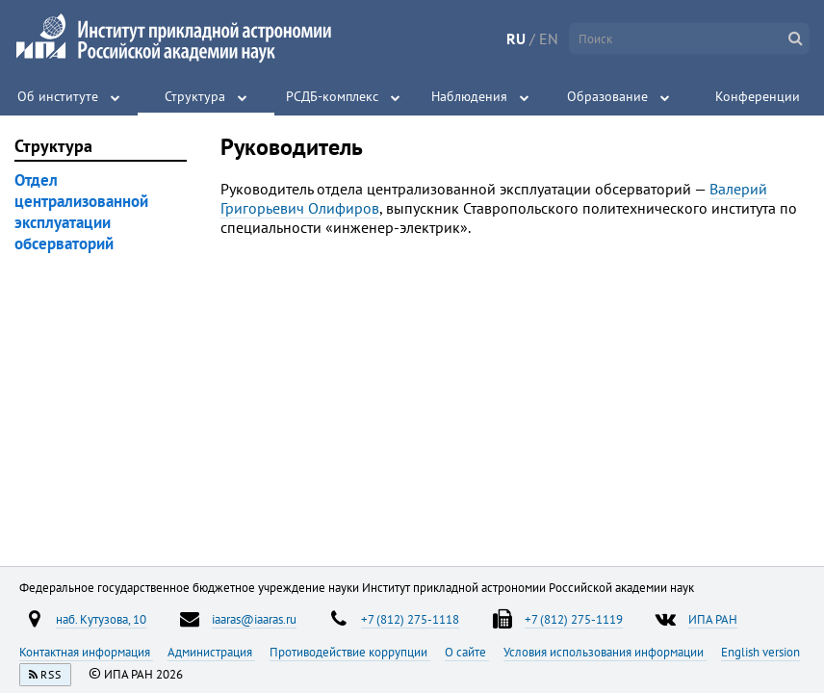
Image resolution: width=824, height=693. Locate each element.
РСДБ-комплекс (332, 96)
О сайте (467, 651)
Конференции (757, 96)
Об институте (57, 96)
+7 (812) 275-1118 (410, 619)
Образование (607, 96)
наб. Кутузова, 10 (101, 619)
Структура (195, 96)
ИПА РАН (712, 619)
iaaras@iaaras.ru (254, 619)
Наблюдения (469, 96)
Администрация (211, 651)
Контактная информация (86, 651)
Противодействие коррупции (350, 651)
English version (760, 651)
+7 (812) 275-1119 (574, 619)
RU (516, 38)
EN (548, 38)
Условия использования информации (605, 651)
